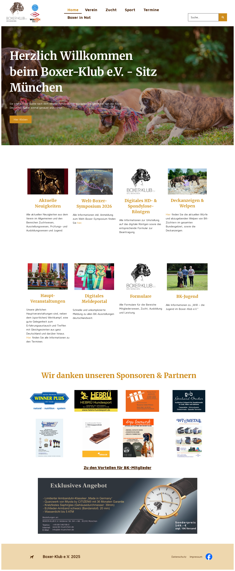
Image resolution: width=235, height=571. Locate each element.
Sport (131, 9)
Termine (152, 9)
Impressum (196, 556)
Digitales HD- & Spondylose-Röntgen (141, 206)
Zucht (112, 9)
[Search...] (203, 17)
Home (72, 9)
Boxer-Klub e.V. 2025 (61, 556)
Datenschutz (178, 556)
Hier (168, 214)
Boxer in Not (79, 17)
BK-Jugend (187, 296)
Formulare (140, 296)
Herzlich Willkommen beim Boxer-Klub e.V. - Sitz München (83, 72)
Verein (92, 9)
